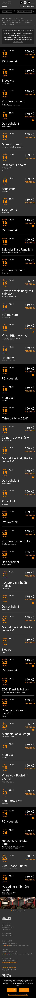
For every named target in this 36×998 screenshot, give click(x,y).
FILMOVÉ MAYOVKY (16, 22)
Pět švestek (10, 61)
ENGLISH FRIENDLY (8, 24)
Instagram (12, 967)
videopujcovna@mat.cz (9, 963)
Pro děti (9, 19)
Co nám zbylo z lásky (16, 437)
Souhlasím (24, 990)
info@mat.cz (6, 945)
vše (3, 19)
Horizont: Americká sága (14, 842)
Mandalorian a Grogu (16, 734)
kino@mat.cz (6, 954)
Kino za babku (19, 19)
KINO (4, 7)
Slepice (6, 649)
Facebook (5, 967)
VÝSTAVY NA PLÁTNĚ (25, 21)
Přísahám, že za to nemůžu (14, 166)
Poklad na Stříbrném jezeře (15, 888)
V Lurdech (8, 397)
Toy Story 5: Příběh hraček (14, 584)
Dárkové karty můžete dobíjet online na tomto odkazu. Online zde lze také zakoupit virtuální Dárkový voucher (18, 40)
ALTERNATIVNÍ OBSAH (9, 21)
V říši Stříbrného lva (15, 335)
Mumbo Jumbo (12, 144)
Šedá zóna (9, 189)
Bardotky (8, 358)
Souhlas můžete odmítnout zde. (18, 995)
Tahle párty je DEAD (15, 418)
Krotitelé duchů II (13, 101)
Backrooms (9, 209)
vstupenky (29, 55)
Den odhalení (10, 123)
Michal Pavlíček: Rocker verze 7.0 (17, 460)
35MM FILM (27, 22)
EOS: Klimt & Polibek (15, 689)
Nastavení (12, 990)
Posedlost (8, 501)
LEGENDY (5, 22)
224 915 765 (28, 7)
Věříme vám (10, 315)
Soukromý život (12, 801)
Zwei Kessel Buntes (15, 866)
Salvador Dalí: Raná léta (17, 249)
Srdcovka (8, 80)
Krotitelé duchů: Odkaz (17, 541)
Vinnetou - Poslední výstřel (14, 777)
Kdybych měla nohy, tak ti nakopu (17, 292)
